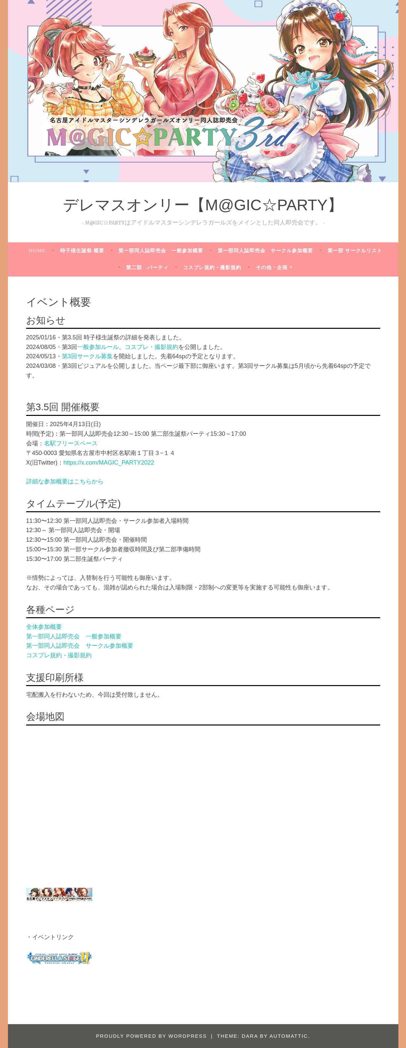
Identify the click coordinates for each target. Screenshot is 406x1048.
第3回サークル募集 (87, 356)
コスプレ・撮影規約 (151, 347)
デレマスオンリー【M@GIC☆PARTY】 (203, 205)
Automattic (289, 1036)
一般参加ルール (98, 347)
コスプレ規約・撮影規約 (212, 267)
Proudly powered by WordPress (151, 1036)
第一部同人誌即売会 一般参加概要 (160, 250)
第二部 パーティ (147, 267)
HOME (37, 250)
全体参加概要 (44, 627)
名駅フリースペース (71, 443)
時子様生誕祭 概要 (82, 250)
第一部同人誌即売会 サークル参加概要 (265, 250)
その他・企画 (272, 267)
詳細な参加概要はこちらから (65, 481)
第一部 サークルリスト (355, 250)
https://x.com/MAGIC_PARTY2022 (109, 462)
